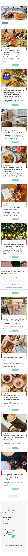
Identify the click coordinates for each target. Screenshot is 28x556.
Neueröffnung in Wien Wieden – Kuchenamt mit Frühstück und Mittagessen (13, 359)
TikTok (6, 523)
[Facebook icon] (13, 547)
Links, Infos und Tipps (10, 513)
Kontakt (6, 505)
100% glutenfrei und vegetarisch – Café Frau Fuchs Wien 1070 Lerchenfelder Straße (13, 208)
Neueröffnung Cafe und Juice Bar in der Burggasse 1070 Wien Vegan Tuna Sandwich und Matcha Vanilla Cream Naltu (13, 93)
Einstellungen (14, 284)
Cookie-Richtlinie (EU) (10, 511)
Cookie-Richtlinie (9, 287)
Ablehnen (14, 281)
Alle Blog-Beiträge (15, 14)
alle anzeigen (23, 23)
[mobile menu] (25, 3)
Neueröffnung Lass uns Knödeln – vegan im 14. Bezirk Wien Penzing (13, 245)
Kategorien (5, 23)
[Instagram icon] (14, 547)
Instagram (7, 521)
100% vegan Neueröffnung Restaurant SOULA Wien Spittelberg (11, 52)
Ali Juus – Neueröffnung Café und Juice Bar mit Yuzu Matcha (13, 320)
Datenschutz (15, 287)
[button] (26, 268)
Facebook (7, 519)
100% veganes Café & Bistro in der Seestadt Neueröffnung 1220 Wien (13, 132)
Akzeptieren (14, 277)
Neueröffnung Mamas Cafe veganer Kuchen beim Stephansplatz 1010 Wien (11, 397)
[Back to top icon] (14, 542)
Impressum (20, 287)
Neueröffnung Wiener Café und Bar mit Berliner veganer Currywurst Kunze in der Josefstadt (13, 477)
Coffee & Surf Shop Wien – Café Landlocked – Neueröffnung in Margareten (13, 169)
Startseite (7, 14)
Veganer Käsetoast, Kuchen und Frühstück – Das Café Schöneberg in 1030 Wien (13, 437)
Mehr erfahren (15, 64)
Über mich (7, 503)
